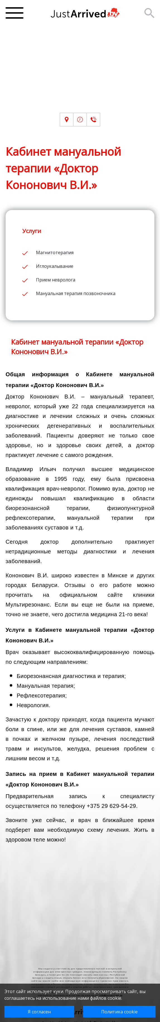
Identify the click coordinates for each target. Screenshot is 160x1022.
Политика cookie (119, 1012)
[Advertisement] (80, 74)
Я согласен (39, 1012)
